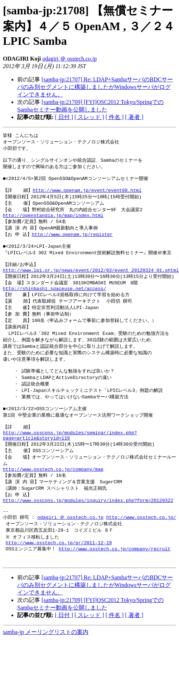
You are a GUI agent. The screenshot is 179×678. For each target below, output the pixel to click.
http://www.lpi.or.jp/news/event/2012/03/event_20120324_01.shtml (91, 283)
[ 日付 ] (64, 117)
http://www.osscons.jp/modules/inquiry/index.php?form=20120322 (88, 532)
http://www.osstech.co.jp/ (141, 552)
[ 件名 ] (115, 117)
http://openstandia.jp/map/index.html (53, 223)
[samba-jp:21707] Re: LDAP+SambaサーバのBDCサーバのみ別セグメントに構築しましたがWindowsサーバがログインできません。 (95, 87)
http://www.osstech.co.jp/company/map (53, 499)
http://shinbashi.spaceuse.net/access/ (54, 303)
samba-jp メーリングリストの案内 (45, 671)
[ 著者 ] (134, 117)
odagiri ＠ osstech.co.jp (69, 59)
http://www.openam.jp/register (72, 243)
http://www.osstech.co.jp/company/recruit (114, 585)
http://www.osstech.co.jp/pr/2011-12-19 (59, 579)
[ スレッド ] (89, 117)
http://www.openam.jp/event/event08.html (87, 196)
